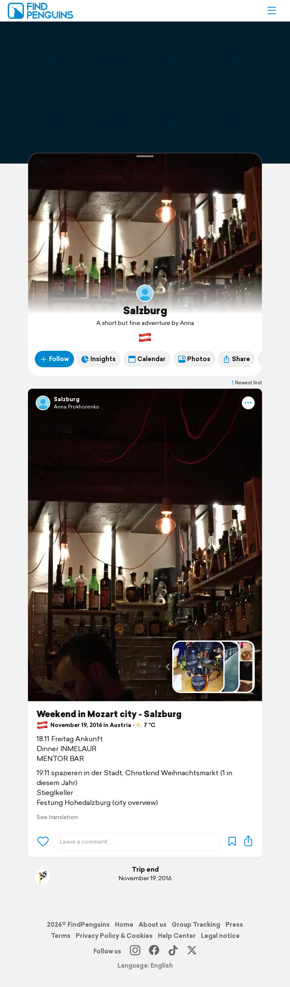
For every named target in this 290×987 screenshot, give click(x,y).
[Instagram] (135, 951)
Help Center (177, 935)
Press (234, 924)
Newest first (246, 382)
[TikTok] (173, 951)
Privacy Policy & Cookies (114, 935)
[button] (271, 11)
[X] (192, 951)
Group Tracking (196, 924)
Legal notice (220, 935)
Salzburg (145, 310)
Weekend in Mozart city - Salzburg (109, 714)
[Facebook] (154, 951)
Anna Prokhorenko (76, 406)
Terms (61, 935)
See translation (57, 817)
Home (124, 924)
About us (153, 924)
